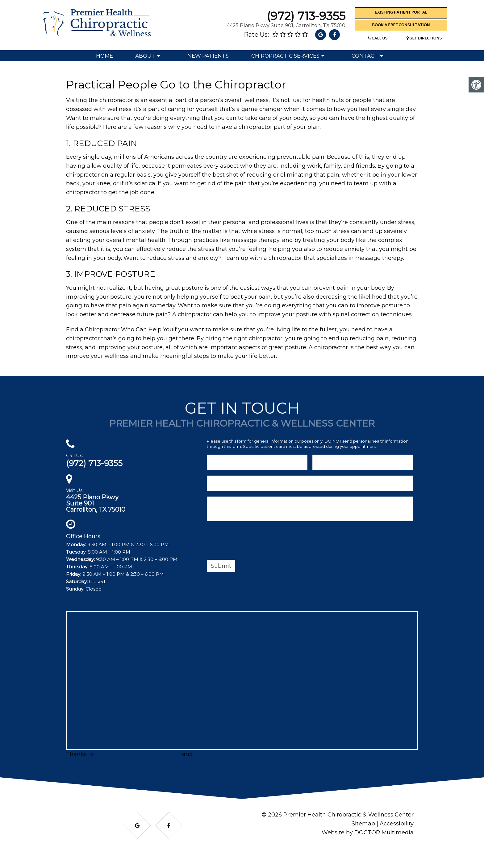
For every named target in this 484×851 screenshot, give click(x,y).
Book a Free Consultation (401, 25)
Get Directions (424, 38)
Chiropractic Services (285, 56)
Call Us (377, 38)
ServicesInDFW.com (151, 754)
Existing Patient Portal (401, 13)
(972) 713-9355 (306, 16)
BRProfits (108, 754)
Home (104, 56)
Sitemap (363, 823)
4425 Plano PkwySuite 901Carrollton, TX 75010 (95, 503)
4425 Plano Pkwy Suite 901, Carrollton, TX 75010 (286, 25)
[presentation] (254, 542)
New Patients (208, 56)
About (145, 56)
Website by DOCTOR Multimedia (368, 832)
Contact (365, 56)
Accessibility (397, 823)
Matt (200, 754)
